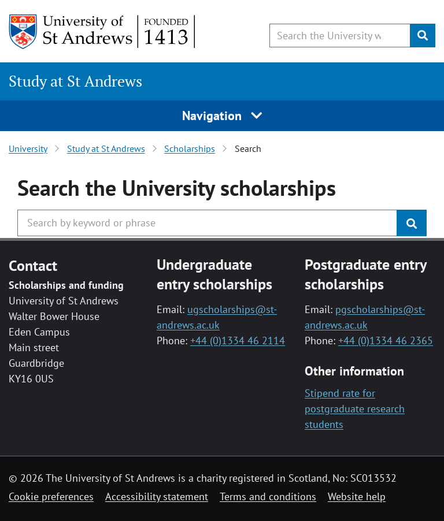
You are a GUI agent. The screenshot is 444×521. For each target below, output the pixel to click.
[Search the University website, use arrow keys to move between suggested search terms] (339, 35)
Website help (357, 496)
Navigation (222, 115)
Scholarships (189, 148)
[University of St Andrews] (103, 31)
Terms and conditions (268, 496)
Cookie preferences (51, 496)
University (28, 148)
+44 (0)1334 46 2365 (385, 340)
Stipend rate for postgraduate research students (355, 408)
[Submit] (422, 35)
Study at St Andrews (75, 81)
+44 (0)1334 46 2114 (237, 340)
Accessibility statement (156, 496)
